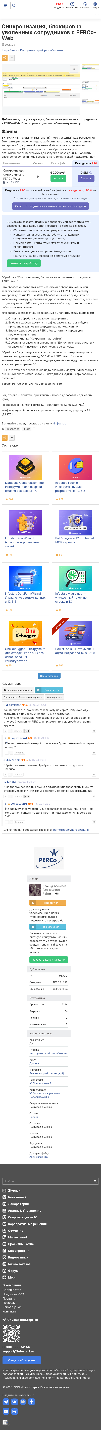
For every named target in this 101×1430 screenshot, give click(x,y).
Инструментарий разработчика (48, 1053)
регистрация (61, 829)
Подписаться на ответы (18, 690)
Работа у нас (12, 1307)
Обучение (15, 1230)
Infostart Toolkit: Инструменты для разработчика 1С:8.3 (70, 486)
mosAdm (14, 760)
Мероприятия (18, 1250)
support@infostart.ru (18, 1351)
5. (6, 803)
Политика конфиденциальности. (68, 1377)
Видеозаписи (18, 1257)
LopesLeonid (19, 738)
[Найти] (95, 1181)
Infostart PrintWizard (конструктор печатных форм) (22, 542)
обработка (13, 429)
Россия (33, 1117)
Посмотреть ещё (49, 676)
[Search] (50, 1181)
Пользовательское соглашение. (24, 1377)
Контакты (10, 1311)
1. (4, 704)
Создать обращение (21, 1360)
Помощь (9, 1302)
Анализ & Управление (24, 1210)
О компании (12, 1285)
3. (5, 760)
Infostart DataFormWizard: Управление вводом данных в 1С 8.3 (25, 597)
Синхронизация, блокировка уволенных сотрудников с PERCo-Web (49, 32)
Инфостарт (60, 423)
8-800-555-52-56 (16, 1347)
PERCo (26, 429)
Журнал (14, 1190)
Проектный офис (21, 1244)
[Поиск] (13, 5)
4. (5, 781)
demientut (15, 704)
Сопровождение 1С (22, 1217)
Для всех (35, 1063)
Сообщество (12, 1290)
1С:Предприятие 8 (40, 1083)
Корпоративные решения (27, 1224)
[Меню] (5, 5)
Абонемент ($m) (39, 1157)
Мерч (12, 1277)
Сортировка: (23, 697)
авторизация (80, 829)
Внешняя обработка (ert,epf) (46, 1073)
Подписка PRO (13, 1294)
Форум (13, 1271)
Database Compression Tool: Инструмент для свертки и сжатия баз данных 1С (25, 486)
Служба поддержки (22, 1320)
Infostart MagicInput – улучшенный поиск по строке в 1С (71, 597)
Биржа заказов (19, 1264)
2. (6, 738)
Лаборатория (18, 1204)
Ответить (18, 731)
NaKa (12, 781)
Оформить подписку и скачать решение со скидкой (50, 206)
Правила (9, 1298)
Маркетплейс (18, 1237)
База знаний (17, 1197)
